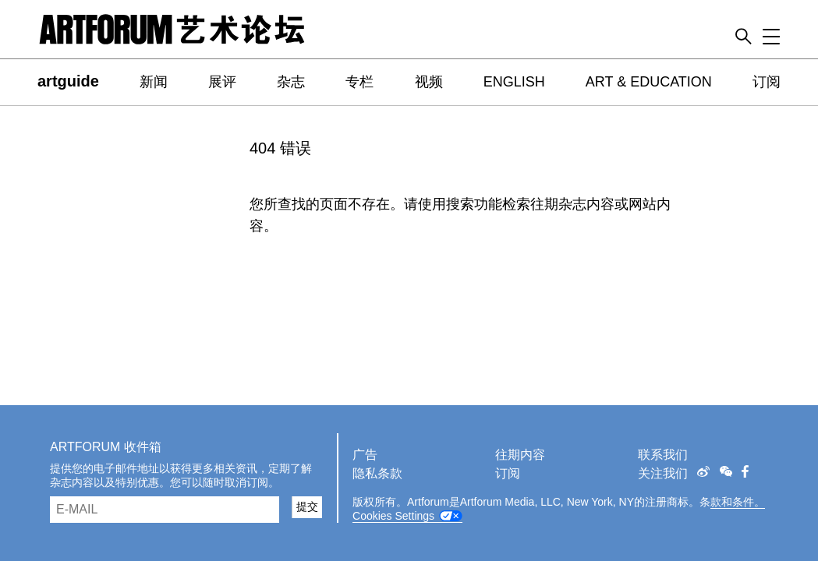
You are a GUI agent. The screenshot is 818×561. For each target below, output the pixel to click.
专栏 (359, 82)
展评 (222, 82)
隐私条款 (377, 473)
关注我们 (663, 473)
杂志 (291, 82)
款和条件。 (737, 502)
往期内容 (520, 454)
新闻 (154, 82)
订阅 (766, 82)
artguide (68, 81)
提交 (307, 506)
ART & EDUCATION (649, 82)
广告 (364, 454)
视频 (429, 82)
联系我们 (663, 454)
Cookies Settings (393, 516)
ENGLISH (514, 82)
